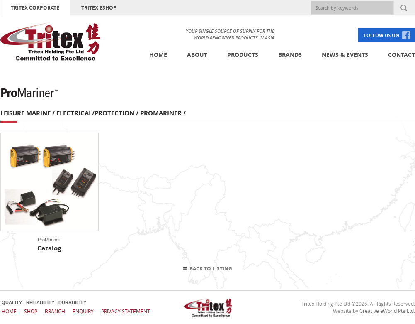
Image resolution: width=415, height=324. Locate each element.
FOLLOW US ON (381, 35)
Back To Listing (210, 268)
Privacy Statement (125, 311)
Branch (55, 311)
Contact (401, 55)
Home (158, 55)
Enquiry (83, 311)
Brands (290, 55)
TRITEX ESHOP (98, 7)
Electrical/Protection (95, 113)
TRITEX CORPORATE (35, 7)
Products (242, 55)
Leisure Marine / (28, 113)
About (197, 55)
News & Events (345, 55)
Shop (30, 311)
